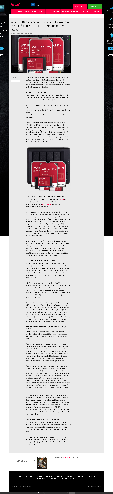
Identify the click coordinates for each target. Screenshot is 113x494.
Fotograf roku (95, 6)
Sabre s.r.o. (99, 486)
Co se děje (19, 11)
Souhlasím (72, 492)
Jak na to (41, 11)
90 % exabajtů (46, 204)
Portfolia (56, 11)
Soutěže (26, 11)
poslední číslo (66, 457)
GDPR (74, 478)
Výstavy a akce (75, 11)
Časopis (48, 11)
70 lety (62, 200)
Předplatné (65, 11)
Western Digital (15, 81)
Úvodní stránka (14, 16)
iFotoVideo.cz (79, 6)
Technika (33, 11)
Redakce (30, 33)
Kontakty (85, 11)
